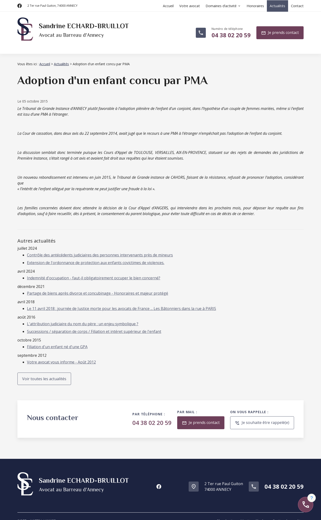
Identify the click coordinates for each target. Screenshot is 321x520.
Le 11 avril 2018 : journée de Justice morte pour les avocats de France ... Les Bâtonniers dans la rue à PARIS (121, 302)
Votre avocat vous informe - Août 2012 (61, 356)
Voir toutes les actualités (44, 373)
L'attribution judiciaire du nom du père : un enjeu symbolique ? (82, 318)
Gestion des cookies (288, 511)
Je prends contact (280, 30)
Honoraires (255, 6)
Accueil (168, 6)
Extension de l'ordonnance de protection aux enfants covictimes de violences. (95, 257)
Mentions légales (253, 511)
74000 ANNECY (52, 6)
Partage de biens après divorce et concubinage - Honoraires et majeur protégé (97, 287)
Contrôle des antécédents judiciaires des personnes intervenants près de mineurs (100, 249)
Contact (297, 6)
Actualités (277, 6)
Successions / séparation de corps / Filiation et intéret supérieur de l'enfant (94, 325)
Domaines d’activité (221, 6)
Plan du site (226, 511)
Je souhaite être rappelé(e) (262, 417)
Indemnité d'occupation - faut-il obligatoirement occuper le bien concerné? (93, 272)
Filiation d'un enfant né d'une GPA (57, 341)
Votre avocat (189, 6)
